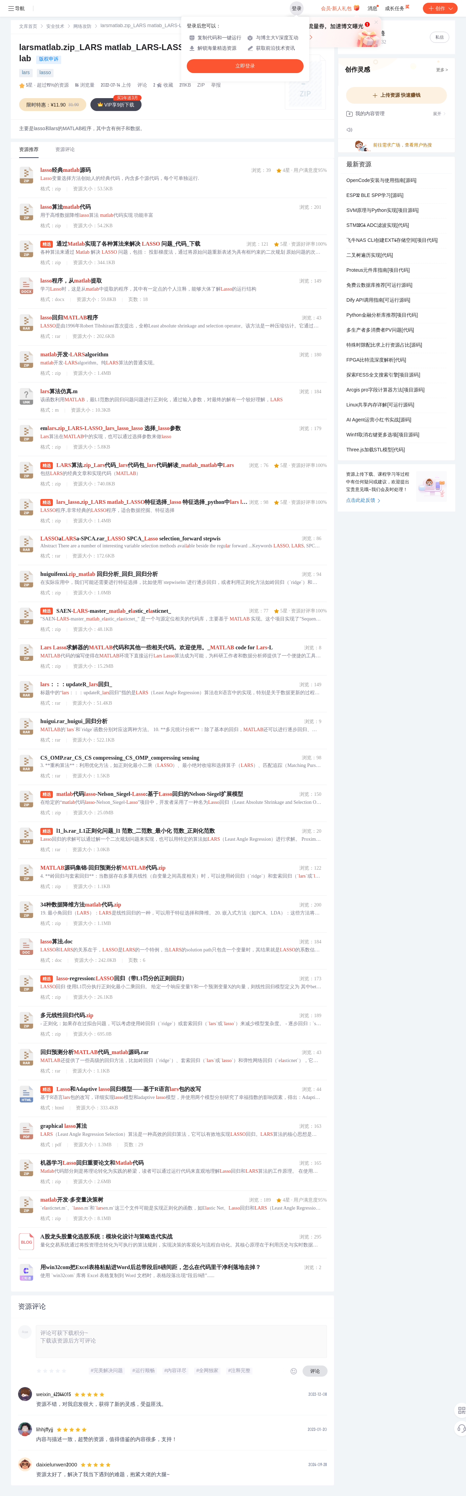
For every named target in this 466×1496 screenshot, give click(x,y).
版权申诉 (48, 59)
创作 (440, 8)
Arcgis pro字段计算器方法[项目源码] (385, 390)
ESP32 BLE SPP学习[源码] (374, 195)
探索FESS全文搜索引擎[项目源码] (383, 375)
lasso (45, 73)
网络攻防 (82, 27)
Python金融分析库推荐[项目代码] (382, 315)
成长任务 (397, 7)
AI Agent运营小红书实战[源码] (378, 420)
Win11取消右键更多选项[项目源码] (382, 435)
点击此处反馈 (363, 500)
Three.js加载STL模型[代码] (375, 450)
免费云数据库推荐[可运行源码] (379, 285)
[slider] (52, 1371)
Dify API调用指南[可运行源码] (378, 300)
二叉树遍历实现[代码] (369, 255)
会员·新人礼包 (340, 7)
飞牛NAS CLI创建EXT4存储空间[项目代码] (391, 240)
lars (26, 73)
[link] (28, 26)
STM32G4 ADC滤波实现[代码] (377, 225)
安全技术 (55, 27)
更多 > (442, 70)
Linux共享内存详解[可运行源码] (380, 405)
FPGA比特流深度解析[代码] (376, 360)
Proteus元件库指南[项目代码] (378, 270)
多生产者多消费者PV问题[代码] (380, 330)
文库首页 (28, 27)
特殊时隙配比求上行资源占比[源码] (384, 345)
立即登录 (245, 66)
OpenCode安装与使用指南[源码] (381, 181)
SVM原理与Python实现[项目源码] (382, 210)
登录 (297, 8)
